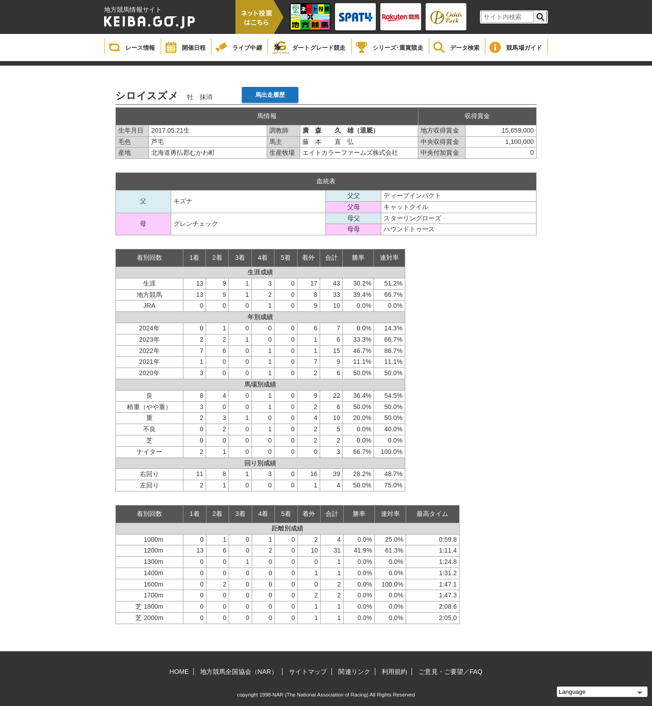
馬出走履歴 (270, 94)
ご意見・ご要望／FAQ (450, 671)
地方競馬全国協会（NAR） (239, 671)
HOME (179, 671)
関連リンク (354, 671)
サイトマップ (308, 671)
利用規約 (394, 671)
